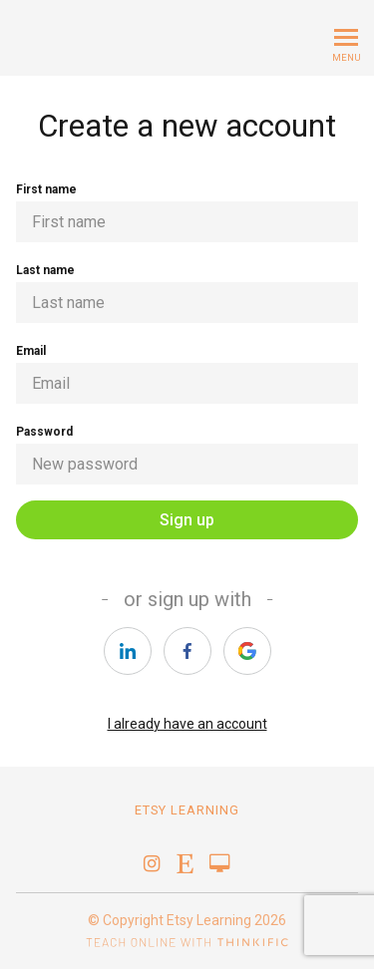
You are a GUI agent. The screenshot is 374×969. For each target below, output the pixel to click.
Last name (187, 293)
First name (187, 212)
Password (187, 454)
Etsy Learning (187, 810)
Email (187, 374)
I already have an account (187, 724)
